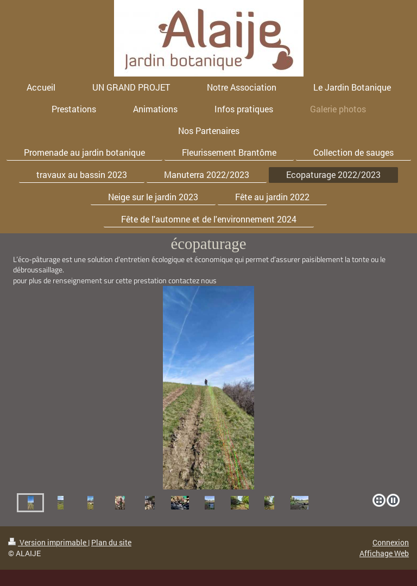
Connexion (390, 542)
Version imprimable (48, 542)
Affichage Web (384, 553)
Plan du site (111, 542)
